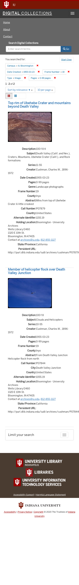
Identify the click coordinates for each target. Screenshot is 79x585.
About (6, 29)
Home (6, 22)
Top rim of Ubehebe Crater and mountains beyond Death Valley (39, 105)
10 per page (45, 89)
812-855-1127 (48, 239)
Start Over (66, 59)
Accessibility (10, 512)
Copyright (38, 512)
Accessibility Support (23, 494)
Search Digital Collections (23, 43)
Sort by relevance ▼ (20, 89)
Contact (7, 36)
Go (66, 49)
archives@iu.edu (29, 239)
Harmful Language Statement (51, 494)
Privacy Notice (25, 512)
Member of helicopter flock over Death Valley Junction (36, 271)
